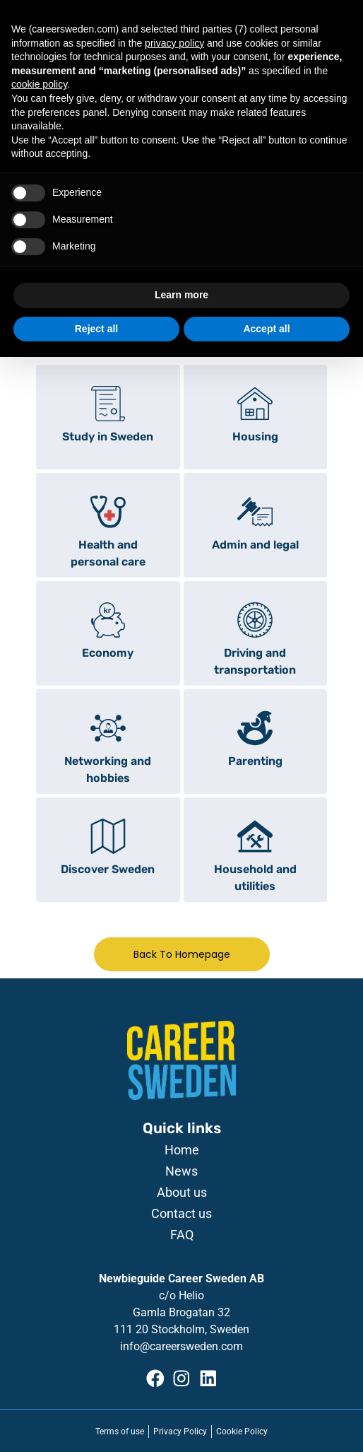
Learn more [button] (181, 294)
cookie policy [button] (39, 84)
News (181, 1171)
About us (182, 1192)
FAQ (182, 1235)
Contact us (181, 1214)
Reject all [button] (96, 328)
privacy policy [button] (174, 43)
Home (182, 1150)
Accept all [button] (266, 328)
